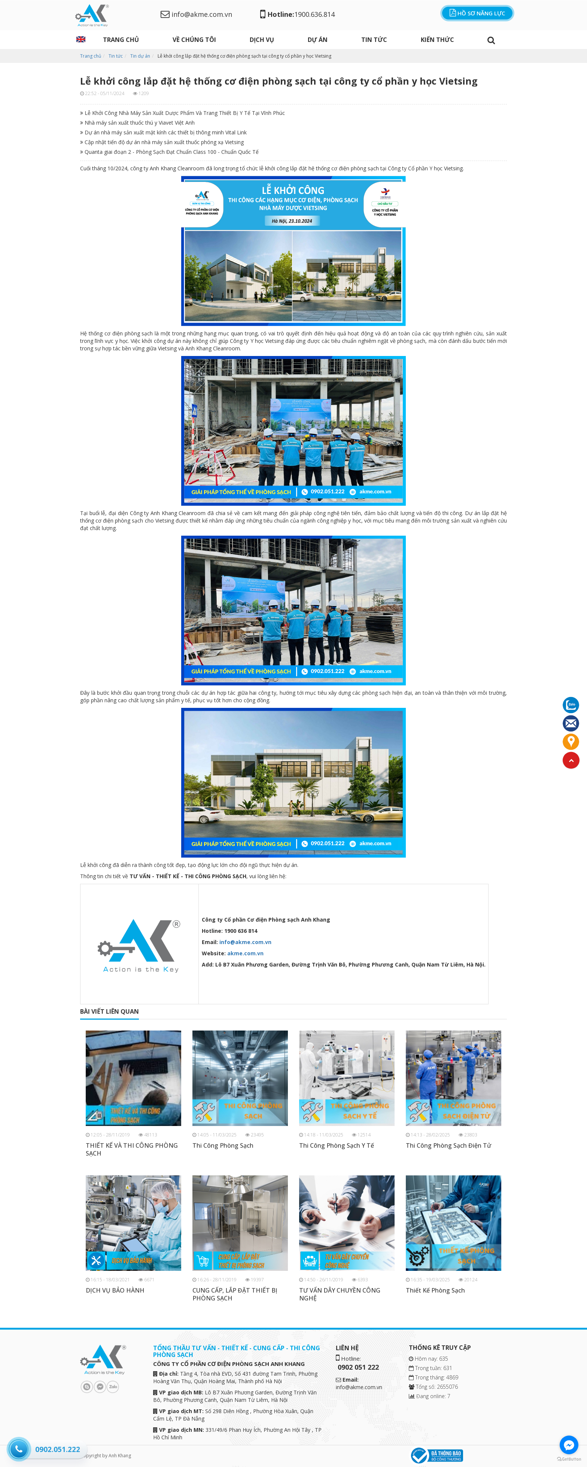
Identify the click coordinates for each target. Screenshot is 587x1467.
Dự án (318, 40)
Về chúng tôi (194, 40)
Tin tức (374, 40)
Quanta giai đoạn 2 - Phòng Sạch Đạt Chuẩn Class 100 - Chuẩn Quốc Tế (169, 151)
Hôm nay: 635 (428, 1358)
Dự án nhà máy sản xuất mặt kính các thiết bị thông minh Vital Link (163, 132)
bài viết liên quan (109, 1011)
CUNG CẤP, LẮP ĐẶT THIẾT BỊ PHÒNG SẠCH (234, 1294)
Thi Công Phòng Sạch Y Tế (336, 1146)
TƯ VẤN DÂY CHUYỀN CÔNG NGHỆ (339, 1294)
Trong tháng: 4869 (433, 1377)
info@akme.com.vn (196, 14)
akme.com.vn (245, 953)
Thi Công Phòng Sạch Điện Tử (448, 1146)
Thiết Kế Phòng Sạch (435, 1290)
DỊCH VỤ (262, 40)
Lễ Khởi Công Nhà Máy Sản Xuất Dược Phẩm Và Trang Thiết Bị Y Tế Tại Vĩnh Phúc (182, 112)
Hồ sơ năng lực (477, 13)
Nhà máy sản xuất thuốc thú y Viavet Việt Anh (137, 122)
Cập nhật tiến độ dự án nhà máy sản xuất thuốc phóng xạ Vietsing (162, 142)
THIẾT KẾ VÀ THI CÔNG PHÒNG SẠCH (132, 1149)
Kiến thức (437, 40)
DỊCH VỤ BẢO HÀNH (115, 1290)
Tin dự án (140, 56)
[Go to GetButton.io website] (569, 1459)
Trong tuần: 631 (430, 1368)
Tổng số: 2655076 (433, 1386)
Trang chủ (121, 40)
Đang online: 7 (429, 1396)
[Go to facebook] (569, 1445)
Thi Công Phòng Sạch (222, 1146)
